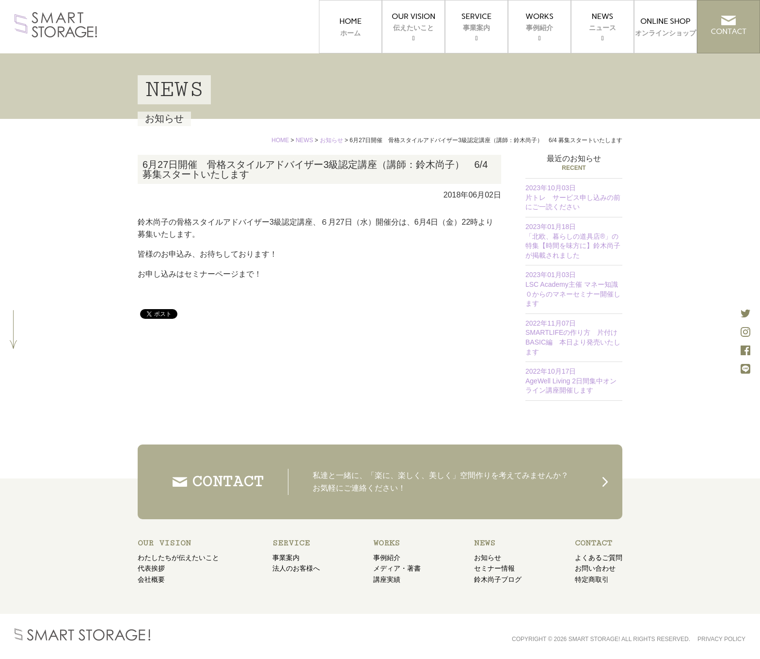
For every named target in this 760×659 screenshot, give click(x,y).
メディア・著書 (397, 568)
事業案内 (286, 557)
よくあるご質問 (598, 557)
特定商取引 (592, 579)
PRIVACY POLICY (721, 639)
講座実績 (386, 579)
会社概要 (151, 579)
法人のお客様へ (296, 568)
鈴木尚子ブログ (498, 579)
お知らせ (487, 557)
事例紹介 (386, 557)
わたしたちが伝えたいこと (178, 557)
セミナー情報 (494, 568)
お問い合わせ (595, 568)
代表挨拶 (151, 568)
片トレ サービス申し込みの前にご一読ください (572, 197)
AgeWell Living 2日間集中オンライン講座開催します (571, 380)
